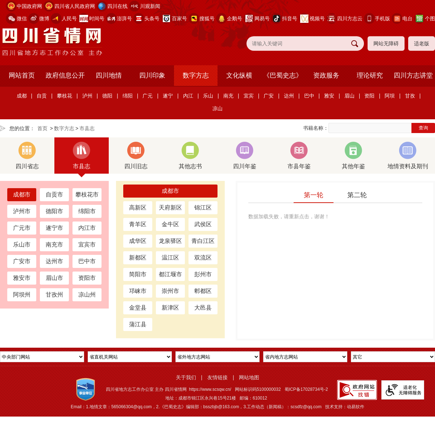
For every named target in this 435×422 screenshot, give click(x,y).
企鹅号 (234, 18)
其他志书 (190, 155)
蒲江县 (137, 324)
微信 (22, 18)
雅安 (329, 96)
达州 (289, 96)
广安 (269, 96)
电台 (407, 18)
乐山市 (21, 244)
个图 (430, 18)
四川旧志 (136, 155)
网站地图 (249, 377)
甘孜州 (54, 294)
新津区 (170, 308)
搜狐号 (207, 18)
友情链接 (217, 377)
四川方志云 (349, 18)
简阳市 (137, 274)
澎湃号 (124, 18)
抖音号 (289, 18)
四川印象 (152, 75)
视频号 (317, 18)
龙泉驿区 (170, 241)
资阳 (369, 96)
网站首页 (22, 75)
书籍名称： (315, 128)
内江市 (87, 228)
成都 (22, 96)
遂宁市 (54, 228)
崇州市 (170, 291)
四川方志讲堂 (413, 75)
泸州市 (21, 211)
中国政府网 (29, 6)
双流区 (203, 258)
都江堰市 (170, 274)
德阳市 (54, 211)
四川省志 (27, 155)
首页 (42, 128)
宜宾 (249, 96)
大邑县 (203, 308)
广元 (147, 96)
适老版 (421, 43)
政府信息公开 (65, 75)
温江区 (170, 258)
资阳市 (87, 278)
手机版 (382, 18)
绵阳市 (87, 211)
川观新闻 (150, 6)
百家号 (179, 18)
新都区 (137, 258)
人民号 (69, 18)
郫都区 (203, 291)
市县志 (87, 128)
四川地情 (109, 75)
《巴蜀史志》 (282, 75)
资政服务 (326, 75)
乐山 (208, 96)
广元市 (21, 228)
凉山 (217, 108)
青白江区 (203, 241)
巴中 (309, 96)
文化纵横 (239, 75)
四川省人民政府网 (74, 6)
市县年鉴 (299, 155)
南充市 (54, 244)
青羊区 (137, 224)
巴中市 (87, 261)
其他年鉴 (353, 155)
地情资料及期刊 (408, 155)
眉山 (349, 96)
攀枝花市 (87, 194)
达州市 (54, 261)
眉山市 (54, 278)
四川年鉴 (245, 155)
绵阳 (128, 96)
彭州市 (203, 274)
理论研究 (370, 75)
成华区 (137, 241)
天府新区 (170, 207)
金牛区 (170, 224)
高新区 (137, 207)
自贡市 (54, 194)
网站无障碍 (386, 43)
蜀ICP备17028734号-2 (306, 389)
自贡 (42, 96)
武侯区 (203, 224)
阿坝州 (21, 294)
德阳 (107, 96)
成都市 (21, 194)
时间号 (96, 18)
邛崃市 (137, 291)
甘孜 (410, 96)
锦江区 (203, 207)
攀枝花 (64, 96)
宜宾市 (87, 244)
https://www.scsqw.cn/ (210, 389)
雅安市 (21, 278)
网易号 (262, 18)
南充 (228, 96)
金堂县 (137, 308)
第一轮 (313, 195)
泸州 (87, 96)
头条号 (152, 18)
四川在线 (117, 6)
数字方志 (196, 75)
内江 (188, 96)
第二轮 (357, 195)
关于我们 (186, 377)
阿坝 (390, 96)
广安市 (21, 261)
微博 (44, 18)
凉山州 (87, 294)
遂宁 (168, 96)
